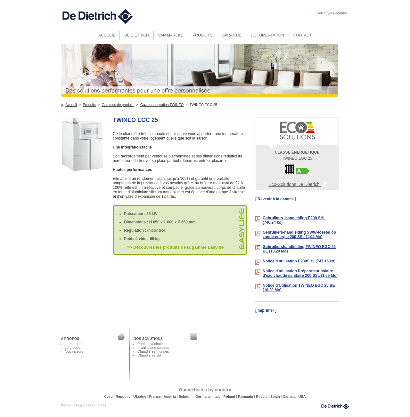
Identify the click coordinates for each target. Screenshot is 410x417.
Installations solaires (153, 347)
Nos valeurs (74, 351)
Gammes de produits (118, 105)
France (155, 396)
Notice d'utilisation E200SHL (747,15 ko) (299, 261)
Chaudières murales (153, 351)
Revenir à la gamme (276, 199)
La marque (73, 344)
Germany (203, 396)
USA (302, 396)
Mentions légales (74, 405)
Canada (290, 396)
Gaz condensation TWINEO (162, 105)
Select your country (332, 13)
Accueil (71, 105)
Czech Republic (117, 396)
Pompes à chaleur (151, 344)
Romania (246, 396)
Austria (170, 396)
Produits (89, 105)
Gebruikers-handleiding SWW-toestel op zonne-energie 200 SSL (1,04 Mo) (299, 234)
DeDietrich (335, 406)
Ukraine (140, 396)
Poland (230, 396)
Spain (275, 396)
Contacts (97, 405)
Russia (262, 396)
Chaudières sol (149, 355)
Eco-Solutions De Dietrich (296, 184)
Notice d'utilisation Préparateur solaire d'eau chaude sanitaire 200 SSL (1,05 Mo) (300, 273)
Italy (218, 396)
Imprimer (266, 310)
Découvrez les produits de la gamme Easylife (178, 247)
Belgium (186, 396)
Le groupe (72, 347)
